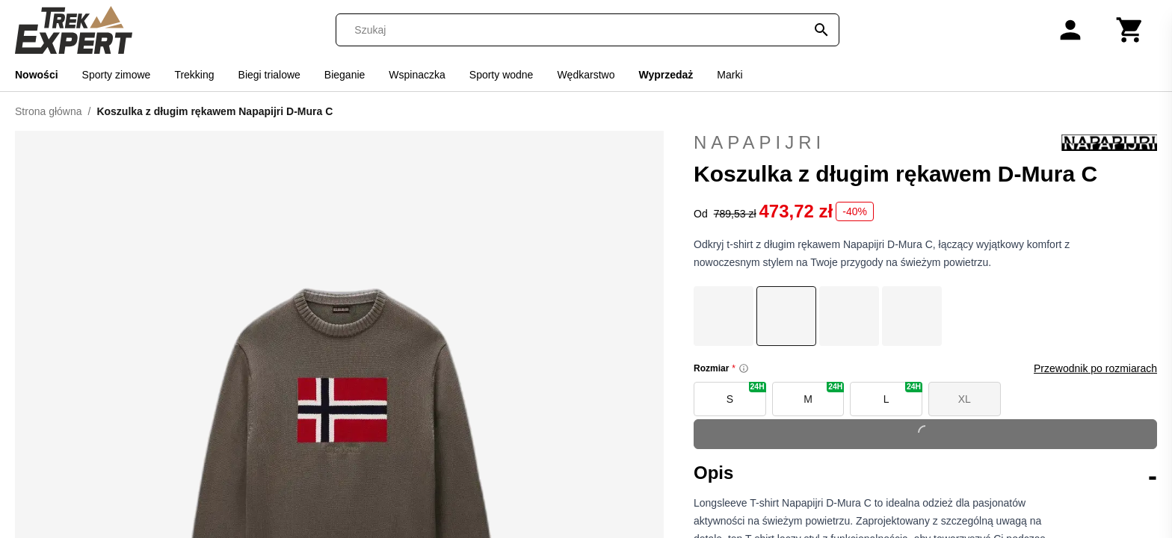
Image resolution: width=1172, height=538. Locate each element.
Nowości (36, 75)
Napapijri (925, 143)
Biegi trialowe (269, 75)
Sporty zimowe (116, 75)
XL (964, 399)
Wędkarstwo (585, 75)
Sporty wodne (501, 75)
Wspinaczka (417, 75)
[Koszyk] (1130, 30)
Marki (729, 75)
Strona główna (48, 111)
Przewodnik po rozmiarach (1095, 368)
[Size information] (743, 368)
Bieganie (345, 75)
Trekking (194, 75)
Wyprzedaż (665, 75)
